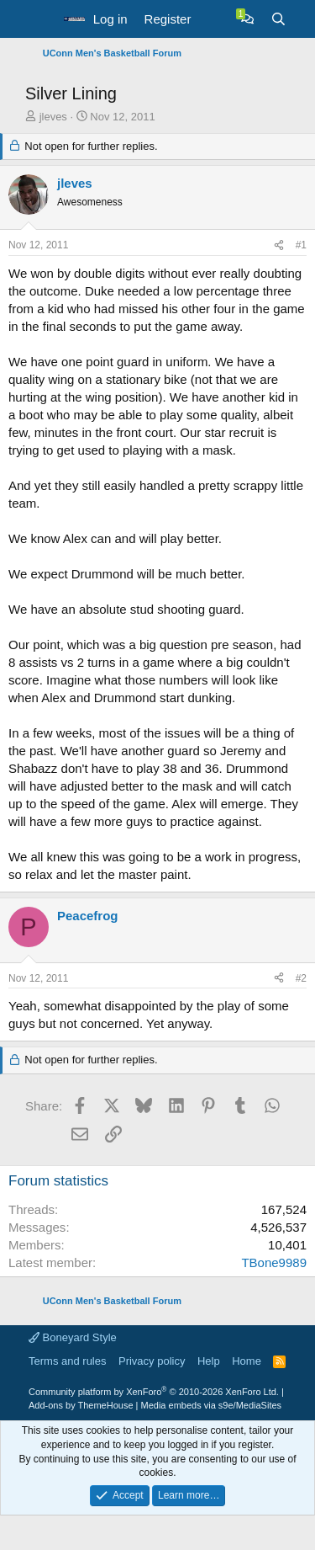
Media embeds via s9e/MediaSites (211, 1405)
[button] (40, 19)
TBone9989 (274, 1262)
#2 (301, 978)
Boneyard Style (73, 1337)
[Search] (278, 19)
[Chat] (247, 19)
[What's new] (215, 19)
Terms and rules (67, 1361)
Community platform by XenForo (154, 1392)
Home (246, 1361)
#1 (301, 245)
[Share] (279, 245)
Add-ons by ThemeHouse (81, 1405)
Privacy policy (151, 1361)
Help (208, 1361)
